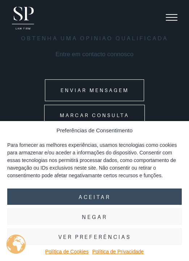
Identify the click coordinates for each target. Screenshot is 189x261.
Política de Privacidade (118, 251)
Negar (94, 217)
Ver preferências (94, 236)
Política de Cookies (67, 251)
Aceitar (94, 197)
